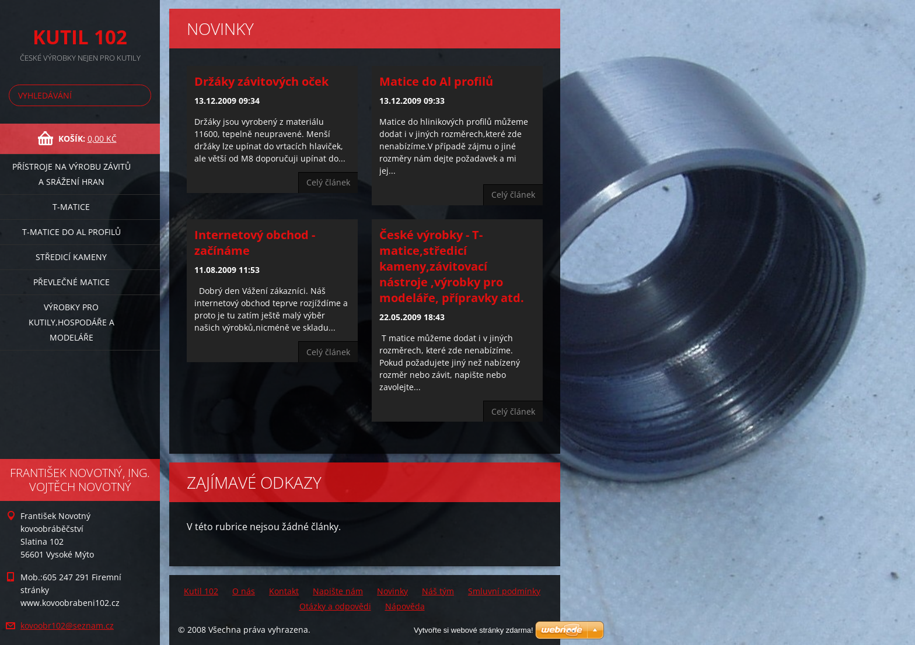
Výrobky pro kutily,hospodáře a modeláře (71, 322)
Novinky (392, 591)
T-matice (71, 206)
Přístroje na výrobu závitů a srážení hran (71, 174)
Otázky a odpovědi (335, 606)
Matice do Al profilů (436, 81)
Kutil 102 (201, 591)
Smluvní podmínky (504, 591)
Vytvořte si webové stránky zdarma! (473, 630)
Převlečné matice (71, 282)
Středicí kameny (71, 256)
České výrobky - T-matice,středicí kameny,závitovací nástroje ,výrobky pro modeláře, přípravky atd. (451, 266)
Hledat (140, 95)
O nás (243, 591)
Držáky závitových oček (261, 81)
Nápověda (405, 606)
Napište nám (338, 591)
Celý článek (328, 182)
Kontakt (284, 591)
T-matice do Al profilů (71, 231)
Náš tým (438, 591)
